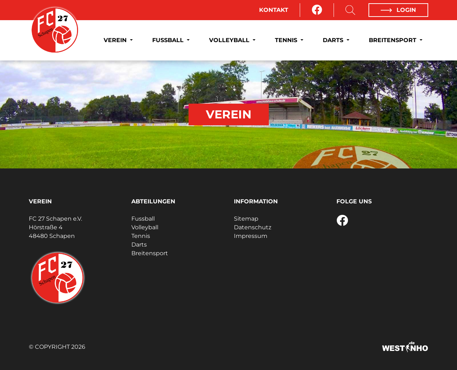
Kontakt (273, 9)
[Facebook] (317, 10)
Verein (116, 40)
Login (398, 9)
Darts (334, 40)
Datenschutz (252, 227)
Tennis (287, 40)
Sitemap (246, 218)
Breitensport (393, 40)
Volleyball (230, 40)
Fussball (168, 40)
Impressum (250, 236)
